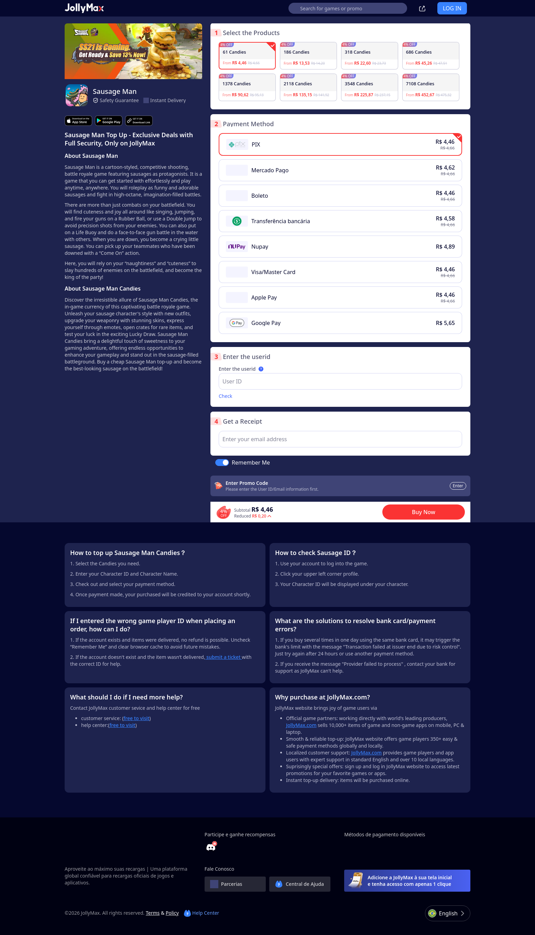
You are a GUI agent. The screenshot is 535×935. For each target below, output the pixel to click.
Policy (172, 913)
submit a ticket (223, 657)
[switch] (222, 462)
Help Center (201, 913)
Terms (153, 913)
